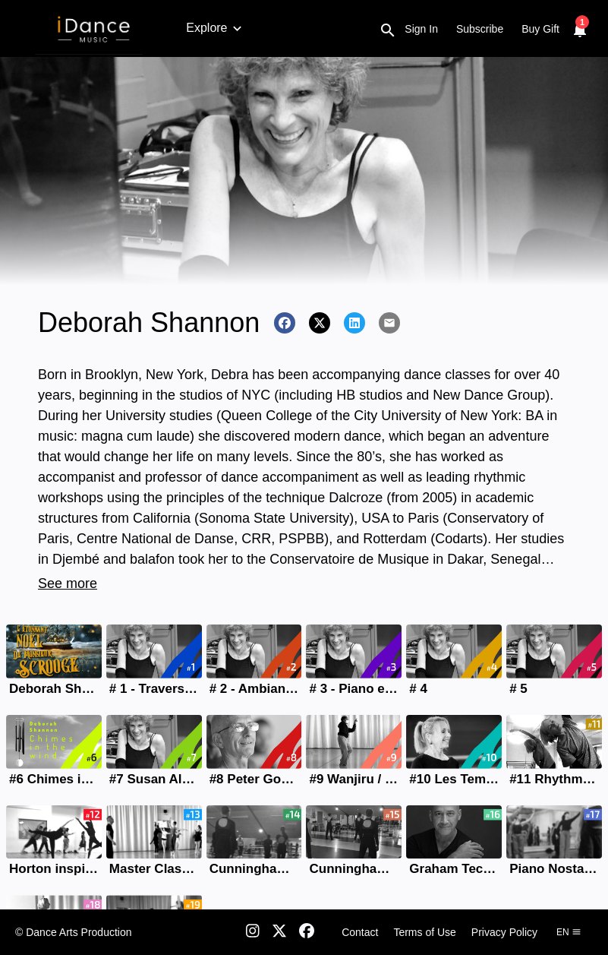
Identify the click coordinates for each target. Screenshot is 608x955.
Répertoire (404, 27)
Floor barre (478, 27)
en (568, 932)
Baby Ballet (262, 27)
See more (67, 583)
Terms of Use (424, 932)
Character (334, 27)
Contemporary (561, 27)
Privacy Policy (504, 932)
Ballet (201, 27)
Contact (360, 932)
